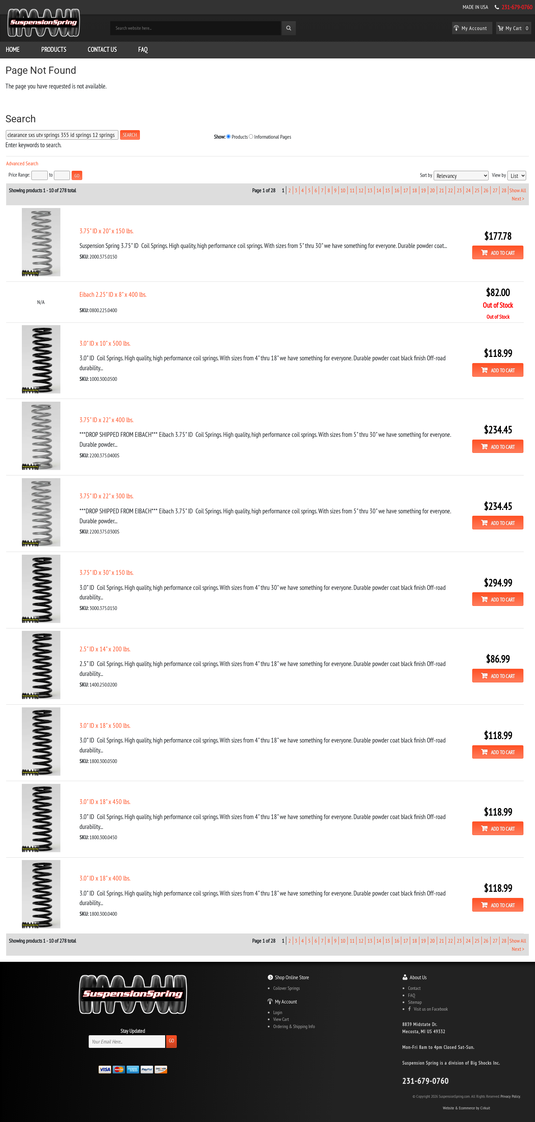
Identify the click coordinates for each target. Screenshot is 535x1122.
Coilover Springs (286, 977)
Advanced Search (22, 161)
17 (405, 187)
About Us (418, 966)
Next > (517, 195)
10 (343, 187)
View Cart (281, 1008)
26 (485, 187)
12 (360, 187)
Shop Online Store (292, 966)
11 (351, 187)
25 (477, 187)
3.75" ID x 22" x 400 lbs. (106, 415)
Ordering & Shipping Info (294, 1015)
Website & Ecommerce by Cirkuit (466, 1096)
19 (423, 187)
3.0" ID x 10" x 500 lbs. (104, 339)
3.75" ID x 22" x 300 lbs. (106, 490)
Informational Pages (205, 134)
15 (387, 187)
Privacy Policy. (511, 1085)
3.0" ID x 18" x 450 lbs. (104, 792)
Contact (414, 977)
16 (396, 187)
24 (468, 187)
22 (450, 187)
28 (503, 187)
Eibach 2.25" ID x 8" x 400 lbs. (112, 291)
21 (441, 187)
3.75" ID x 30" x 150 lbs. (106, 566)
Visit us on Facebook (428, 998)
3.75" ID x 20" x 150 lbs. (106, 228)
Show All (517, 187)
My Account (286, 990)
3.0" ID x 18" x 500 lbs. (104, 716)
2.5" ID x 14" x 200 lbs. (104, 641)
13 (369, 187)
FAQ (142, 48)
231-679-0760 (517, 7)
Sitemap (415, 991)
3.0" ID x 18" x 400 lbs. (104, 867)
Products (53, 48)
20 (432, 187)
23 (459, 187)
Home (12, 48)
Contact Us (102, 48)
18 (414, 187)
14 (378, 187)
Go (171, 1029)
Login (277, 1001)
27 (494, 187)
